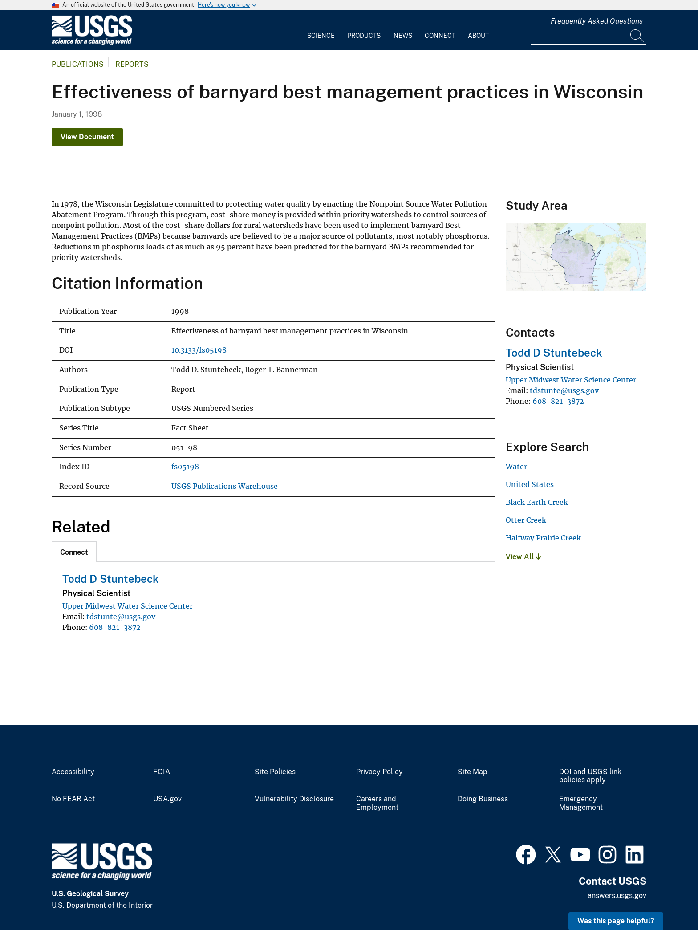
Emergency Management (581, 803)
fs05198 (185, 467)
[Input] (588, 36)
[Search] (637, 36)
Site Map (472, 772)
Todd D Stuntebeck (110, 579)
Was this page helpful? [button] (615, 921)
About (478, 35)
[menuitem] (321, 30)
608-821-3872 (115, 627)
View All (523, 556)
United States (530, 484)
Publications (78, 64)
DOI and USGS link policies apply (590, 776)
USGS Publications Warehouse (224, 486)
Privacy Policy (379, 772)
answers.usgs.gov (617, 895)
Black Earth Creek (537, 502)
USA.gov (167, 799)
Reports (132, 64)
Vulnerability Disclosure (294, 799)
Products (364, 35)
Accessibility (73, 772)
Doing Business (483, 799)
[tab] (74, 551)
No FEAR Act (73, 799)
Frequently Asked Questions (597, 21)
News (403, 35)
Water (516, 466)
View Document (87, 137)
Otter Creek (526, 520)
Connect (440, 35)
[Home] (92, 43)
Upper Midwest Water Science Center (127, 605)
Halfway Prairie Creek (543, 537)
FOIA (161, 772)
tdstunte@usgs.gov (120, 616)
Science (321, 35)
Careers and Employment (377, 803)
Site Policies (275, 772)
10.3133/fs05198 (199, 350)
